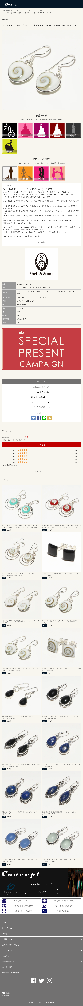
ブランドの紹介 (8, 950)
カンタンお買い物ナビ (10, 945)
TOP (4, 923)
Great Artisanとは (9, 928)
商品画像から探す (9, 961)
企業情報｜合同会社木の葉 (12, 973)
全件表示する (20, 440)
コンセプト (6, 934)
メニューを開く (76, 4)
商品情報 (5, 956)
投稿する (41, 444)
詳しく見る (42, 892)
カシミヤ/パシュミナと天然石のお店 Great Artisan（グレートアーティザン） (11, 4)
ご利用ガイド (7, 939)
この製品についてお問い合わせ (41, 387)
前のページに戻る (41, 472)
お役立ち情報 (7, 967)
